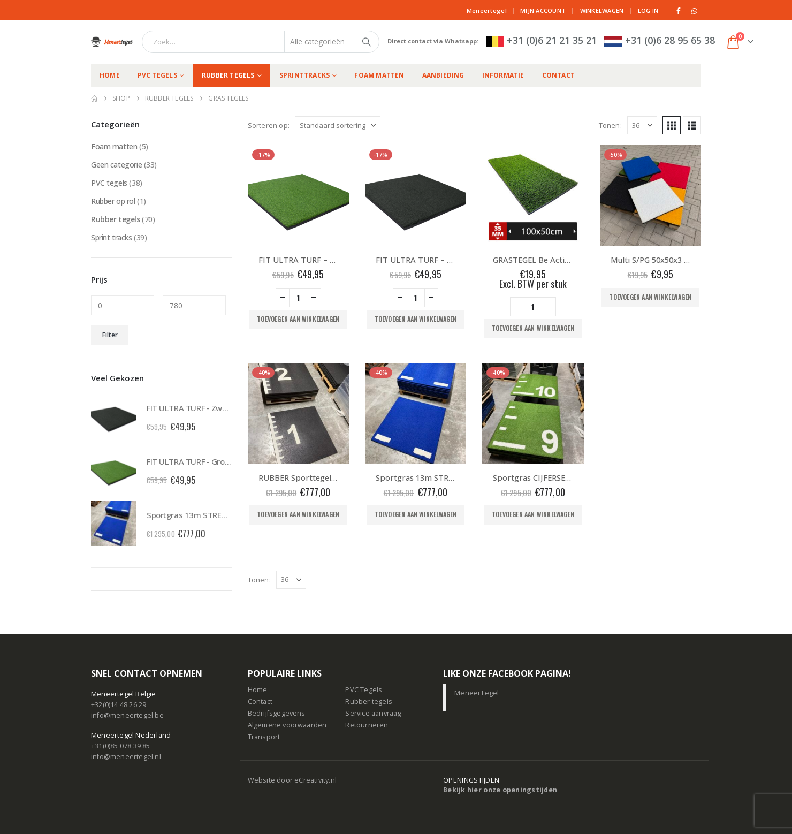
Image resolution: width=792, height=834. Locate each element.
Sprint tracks (111, 237)
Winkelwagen (602, 10)
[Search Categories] (319, 41)
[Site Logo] (112, 42)
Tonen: (610, 125)
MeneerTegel (476, 692)
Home (110, 75)
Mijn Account (543, 10)
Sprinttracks (304, 75)
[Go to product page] (298, 195)
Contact (558, 75)
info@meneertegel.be (127, 715)
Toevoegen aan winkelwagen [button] (298, 318)
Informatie (503, 75)
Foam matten (379, 75)
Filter (110, 334)
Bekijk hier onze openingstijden (500, 789)
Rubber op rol (113, 201)
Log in (648, 10)
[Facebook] (679, 11)
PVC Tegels (363, 689)
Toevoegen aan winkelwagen (650, 296)
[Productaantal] (298, 297)
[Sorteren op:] (337, 125)
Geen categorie (116, 165)
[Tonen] (642, 125)
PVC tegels (157, 75)
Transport (264, 736)
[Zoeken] (366, 41)
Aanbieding (443, 75)
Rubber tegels (228, 75)
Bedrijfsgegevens (277, 713)
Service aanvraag (373, 713)
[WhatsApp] (694, 11)
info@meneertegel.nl (126, 756)
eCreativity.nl (315, 780)
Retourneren (366, 725)
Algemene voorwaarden (287, 725)
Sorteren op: (269, 125)
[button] (671, 125)
